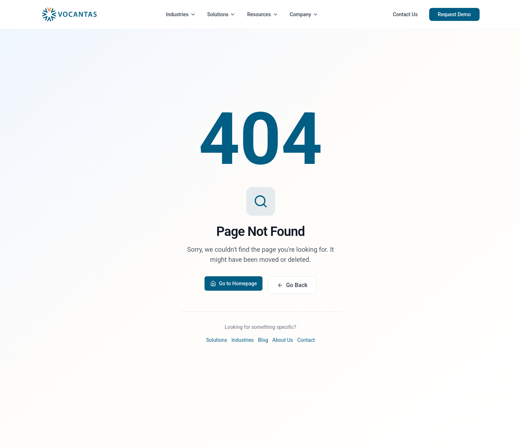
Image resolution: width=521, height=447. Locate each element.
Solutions (221, 14)
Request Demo (454, 14)
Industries (181, 14)
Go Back (292, 285)
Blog (263, 340)
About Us (283, 340)
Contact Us (405, 14)
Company (304, 14)
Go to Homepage (233, 283)
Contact (306, 340)
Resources (262, 14)
